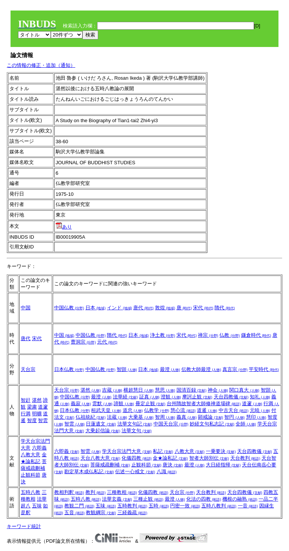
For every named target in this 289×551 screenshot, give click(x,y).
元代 (107, 342)
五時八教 (30, 492)
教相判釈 (69, 492)
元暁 (260, 410)
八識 (167, 471)
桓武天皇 (106, 410)
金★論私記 (170, 458)
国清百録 (191, 390)
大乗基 (141, 417)
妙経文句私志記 (212, 424)
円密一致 (185, 506)
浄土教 (162, 335)
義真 (186, 417)
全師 (246, 424)
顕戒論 (210, 417)
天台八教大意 (100, 458)
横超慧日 (138, 390)
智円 (234, 417)
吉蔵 (112, 390)
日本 (95, 307)
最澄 (170, 369)
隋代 (224, 307)
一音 (248, 506)
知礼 (260, 397)
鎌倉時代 (256, 335)
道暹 (207, 410)
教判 (95, 492)
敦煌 (165, 307)
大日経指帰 (223, 465)
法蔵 (117, 417)
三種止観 (148, 499)
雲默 (102, 403)
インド (119, 307)
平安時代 (264, 369)
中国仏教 (69, 307)
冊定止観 (150, 403)
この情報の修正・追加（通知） (41, 65)
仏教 (229, 335)
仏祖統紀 (91, 417)
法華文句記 (134, 424)
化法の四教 (203, 499)
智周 (165, 417)
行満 (25, 413)
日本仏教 (69, 369)
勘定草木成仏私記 (89, 471)
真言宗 (235, 369)
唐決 (173, 465)
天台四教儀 (231, 397)
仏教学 (156, 410)
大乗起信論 (102, 430)
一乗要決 (221, 451)
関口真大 (244, 390)
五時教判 (132, 506)
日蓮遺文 (101, 424)
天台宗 (28, 369)
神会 (218, 390)
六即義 (39, 448)
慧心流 (183, 410)
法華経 (125, 397)
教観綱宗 (101, 512)
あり (64, 227)
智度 (32, 420)
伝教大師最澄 (201, 369)
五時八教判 (218, 506)
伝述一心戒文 (135, 471)
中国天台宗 (171, 424)
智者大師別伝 (209, 458)
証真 (149, 397)
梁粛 (32, 407)
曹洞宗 (83, 342)
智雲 (43, 420)
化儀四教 (137, 458)
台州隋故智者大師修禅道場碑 (204, 403)
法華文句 (137, 430)
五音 (74, 512)
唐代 (143, 307)
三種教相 (122, 492)
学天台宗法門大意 (127, 451)
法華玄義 (117, 499)
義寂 (81, 403)
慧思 (165, 390)
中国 (25, 307)
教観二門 (79, 506)
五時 (159, 506)
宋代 (203, 307)
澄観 (171, 397)
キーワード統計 (24, 526)
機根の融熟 (239, 499)
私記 (163, 451)
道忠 (133, 410)
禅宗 (208, 335)
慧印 (256, 417)
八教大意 (30, 454)
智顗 (127, 369)
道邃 (43, 407)
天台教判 (245, 458)
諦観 (124, 403)
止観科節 (30, 475)
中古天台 (234, 410)
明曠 (37, 413)
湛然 (37, 400)
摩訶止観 (197, 397)
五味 (37, 506)
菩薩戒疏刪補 (110, 465)
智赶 (25, 400)
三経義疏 (132, 512)
